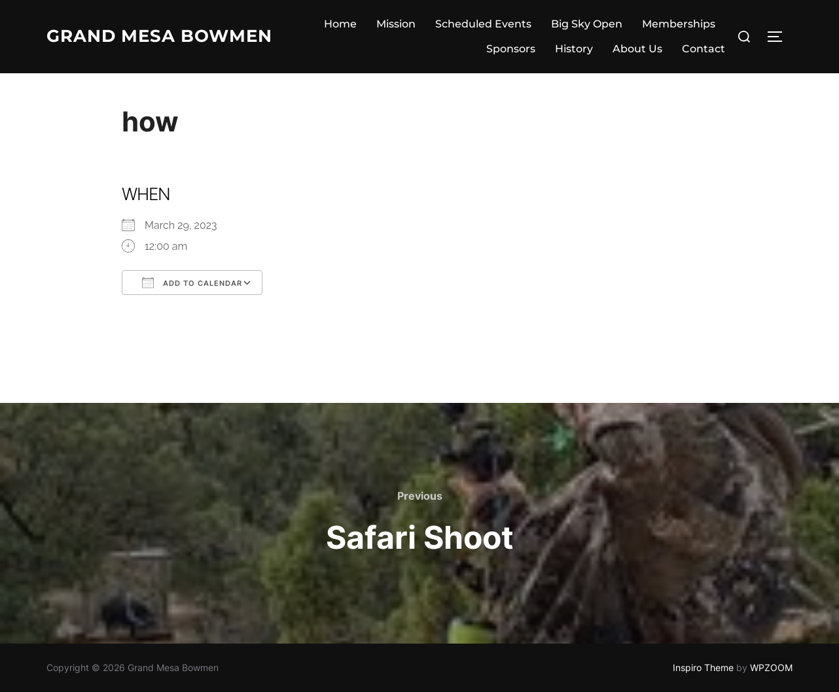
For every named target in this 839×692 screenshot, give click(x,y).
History (574, 49)
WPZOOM (771, 667)
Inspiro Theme (703, 667)
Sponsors (510, 49)
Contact (703, 49)
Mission (396, 24)
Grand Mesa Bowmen (159, 36)
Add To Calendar (192, 282)
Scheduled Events (483, 24)
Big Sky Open (586, 24)
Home (340, 24)
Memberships (678, 24)
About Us (637, 49)
